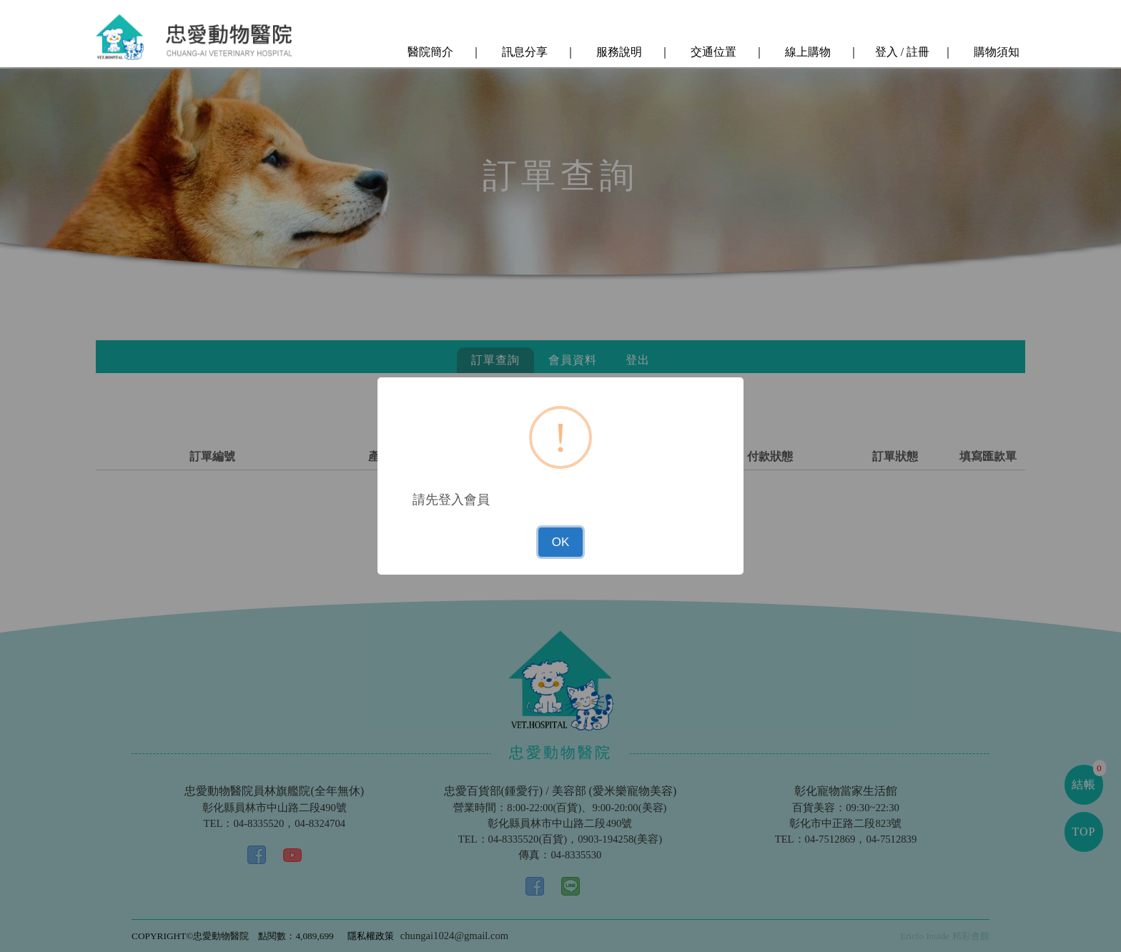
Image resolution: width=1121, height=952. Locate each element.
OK (561, 542)
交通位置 (712, 52)
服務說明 (617, 52)
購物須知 (995, 52)
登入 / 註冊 (900, 52)
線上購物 (806, 52)
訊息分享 (523, 52)
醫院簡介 (429, 52)
